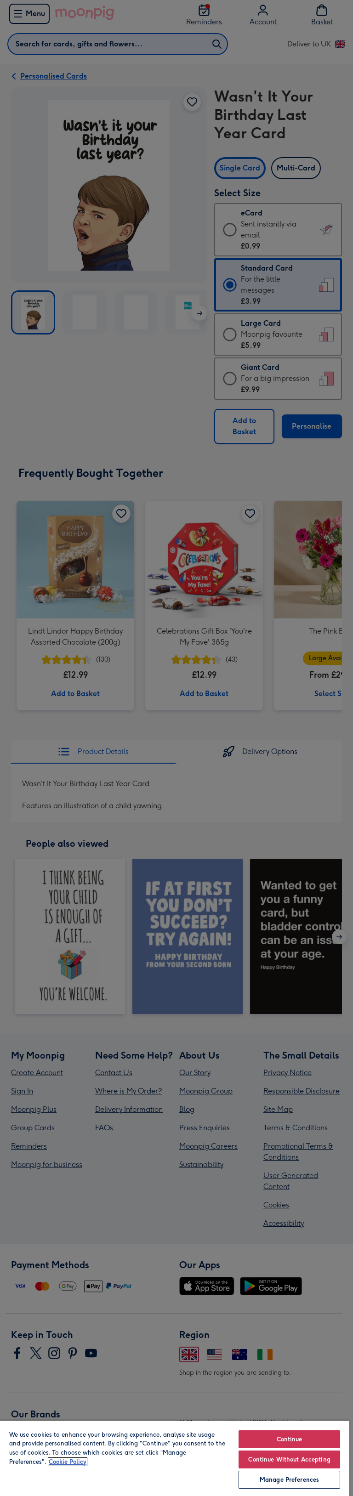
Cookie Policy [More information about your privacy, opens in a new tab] (67, 1461)
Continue (289, 1439)
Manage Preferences (289, 1479)
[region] (174, 1458)
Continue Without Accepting (289, 1459)
